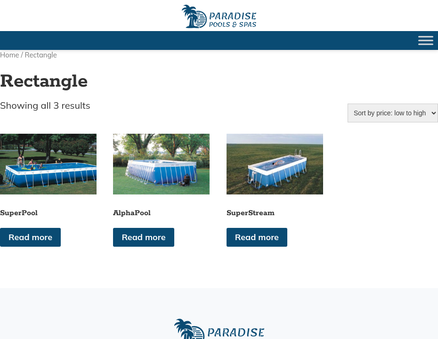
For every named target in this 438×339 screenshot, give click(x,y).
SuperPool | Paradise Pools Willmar (219, 16)
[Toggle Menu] (425, 40)
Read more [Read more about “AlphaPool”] (143, 237)
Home (9, 54)
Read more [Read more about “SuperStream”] (257, 237)
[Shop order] (393, 113)
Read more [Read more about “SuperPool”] (30, 237)
